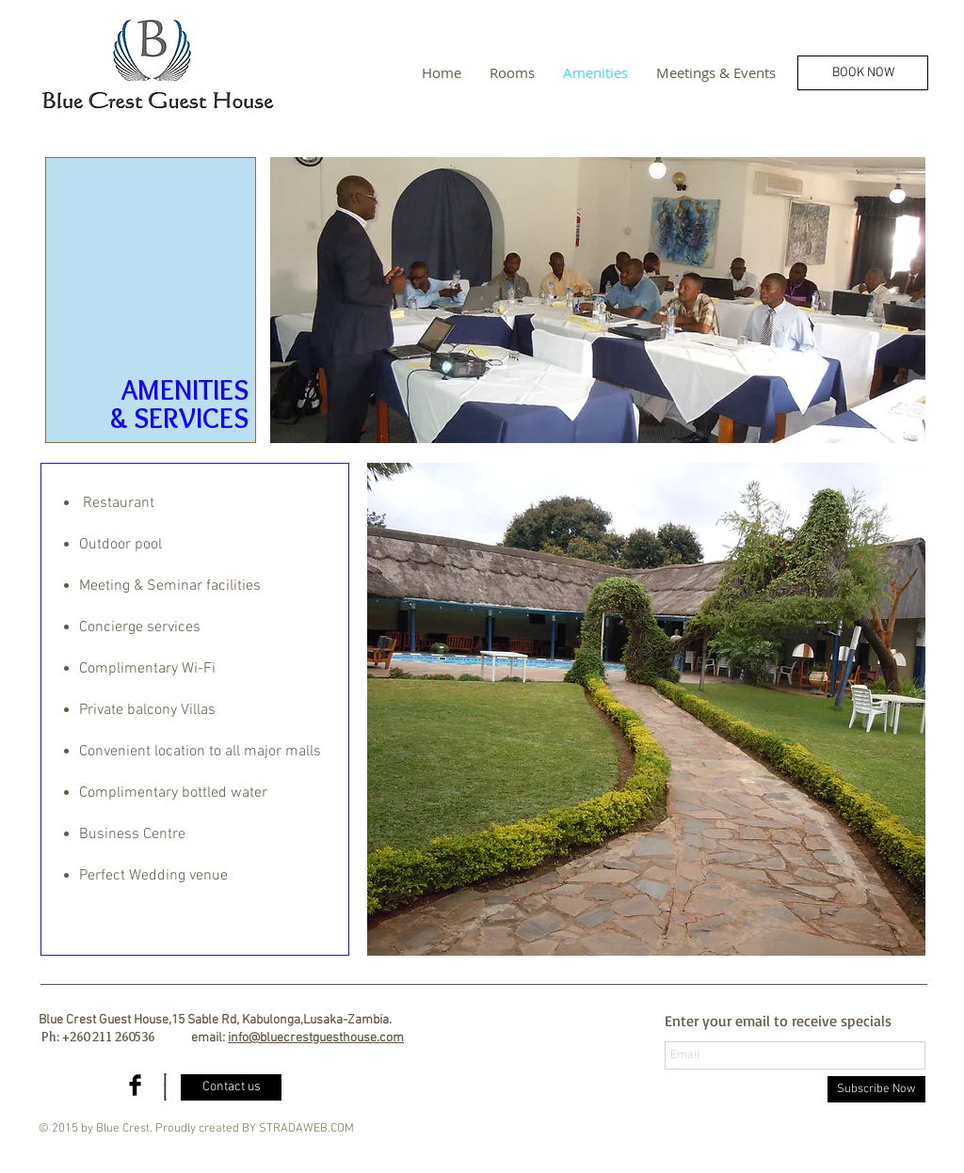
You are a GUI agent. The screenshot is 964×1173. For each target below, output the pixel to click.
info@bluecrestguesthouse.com (316, 1038)
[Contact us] (231, 1087)
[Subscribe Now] (876, 1089)
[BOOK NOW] (862, 72)
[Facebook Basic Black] (135, 1085)
